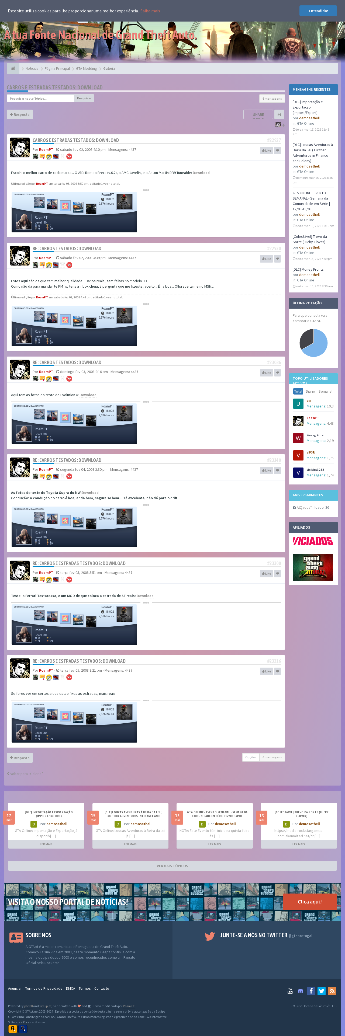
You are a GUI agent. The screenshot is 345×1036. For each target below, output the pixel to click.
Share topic (258, 117)
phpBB (28, 1006)
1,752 (331, 457)
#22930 (274, 248)
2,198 (331, 440)
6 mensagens (272, 98)
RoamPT (313, 418)
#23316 (274, 661)
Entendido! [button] (318, 10)
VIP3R (311, 452)
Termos (85, 988)
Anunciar (15, 988)
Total (298, 391)
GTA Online (305, 123)
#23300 (274, 563)
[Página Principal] (13, 68)
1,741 (331, 475)
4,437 (331, 423)
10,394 (332, 406)
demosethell (309, 118)
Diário (310, 391)
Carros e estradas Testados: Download (55, 87)
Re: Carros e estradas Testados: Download (79, 563)
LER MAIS (46, 844)
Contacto (101, 988)
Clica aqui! (310, 901)
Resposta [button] (20, 114)
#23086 (274, 362)
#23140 (274, 460)
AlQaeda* (304, 507)
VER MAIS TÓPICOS (172, 865)
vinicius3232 (315, 470)
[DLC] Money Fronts (308, 269)
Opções (251, 757)
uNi (309, 401)
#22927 (274, 140)
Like (266, 150)
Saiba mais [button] (150, 10)
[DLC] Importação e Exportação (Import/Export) (308, 107)
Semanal (325, 391)
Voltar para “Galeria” (25, 773)
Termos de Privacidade (44, 988)
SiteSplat (45, 1006)
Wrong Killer (316, 435)
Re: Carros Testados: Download (67, 248)
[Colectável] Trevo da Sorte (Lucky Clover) (301, 814)
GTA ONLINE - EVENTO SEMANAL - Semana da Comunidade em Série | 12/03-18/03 (217, 814)
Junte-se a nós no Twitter (266, 935)
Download (201, 172)
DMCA (70, 988)
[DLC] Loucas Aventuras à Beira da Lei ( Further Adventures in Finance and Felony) (133, 816)
